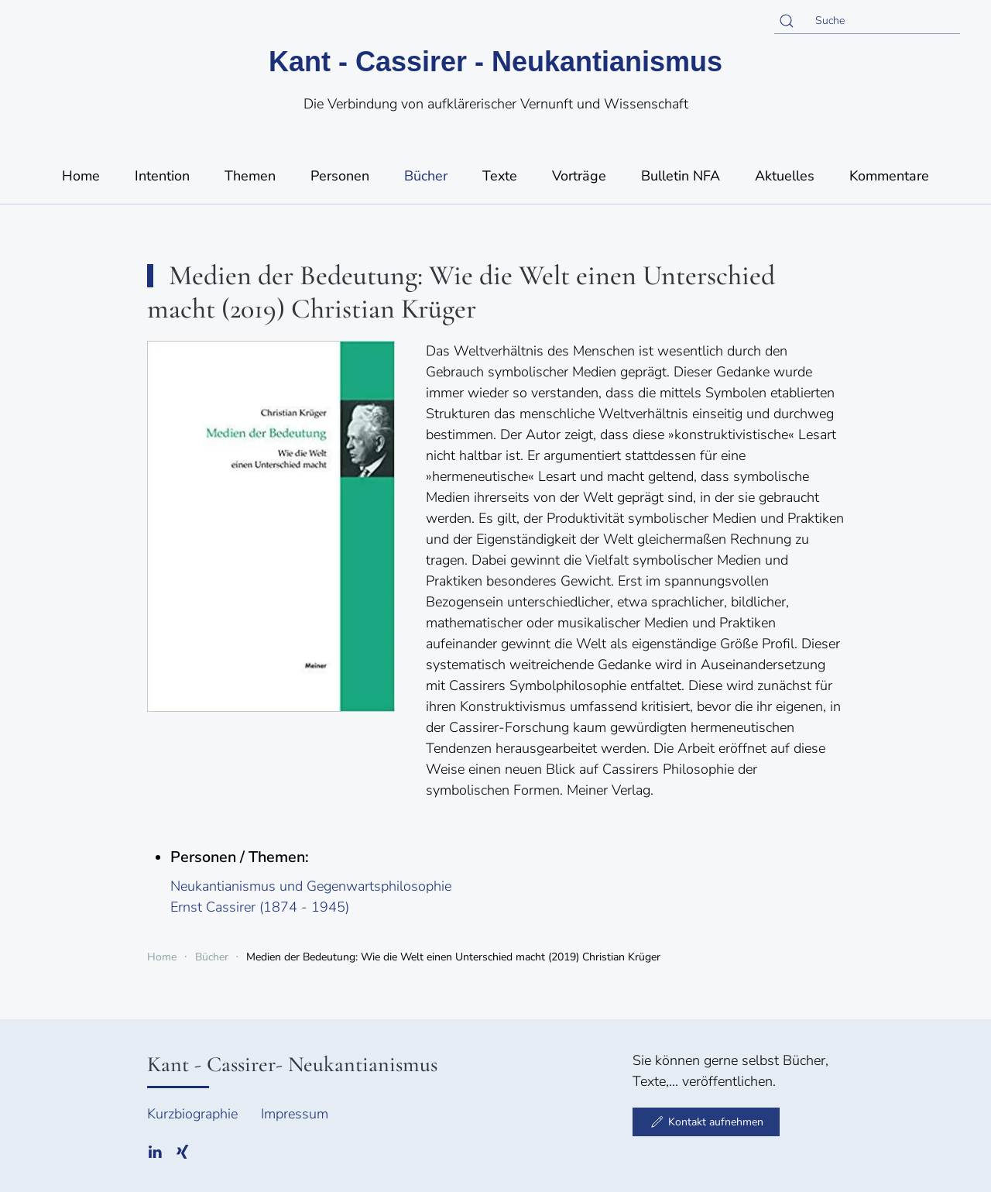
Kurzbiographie (192, 1113)
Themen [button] (250, 176)
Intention (162, 176)
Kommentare (889, 176)
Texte (499, 176)
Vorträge (579, 176)
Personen (339, 176)
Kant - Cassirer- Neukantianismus (292, 1064)
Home (81, 176)
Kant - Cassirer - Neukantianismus (495, 61)
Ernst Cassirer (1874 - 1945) (259, 907)
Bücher (425, 176)
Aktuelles (784, 176)
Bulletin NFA (680, 176)
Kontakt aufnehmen (706, 1121)
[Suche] (867, 21)
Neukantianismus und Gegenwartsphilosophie (310, 886)
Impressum (294, 1113)
